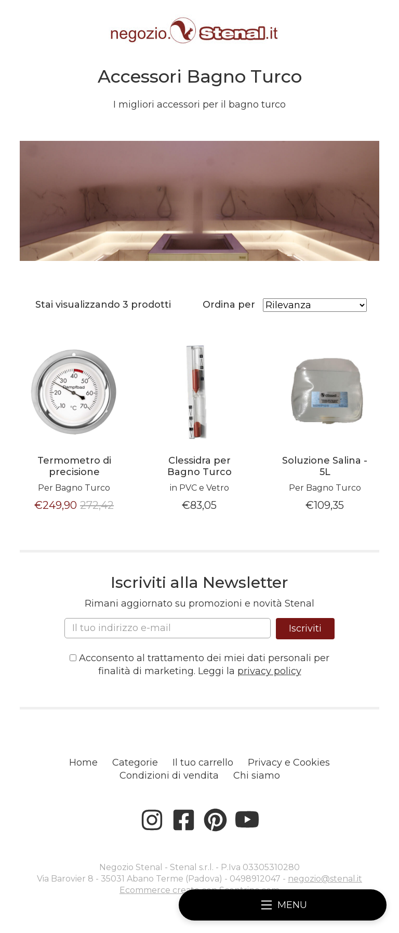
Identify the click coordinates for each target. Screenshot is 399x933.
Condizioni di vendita (169, 775)
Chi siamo (256, 775)
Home (83, 762)
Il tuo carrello (202, 762)
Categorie (135, 762)
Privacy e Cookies (289, 762)
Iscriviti (305, 628)
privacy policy (269, 671)
